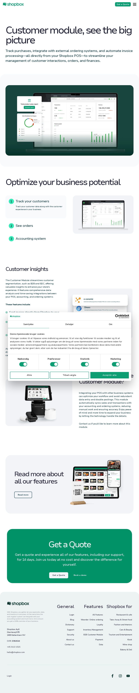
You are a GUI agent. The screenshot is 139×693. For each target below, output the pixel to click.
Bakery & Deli (126, 649)
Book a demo (80, 575)
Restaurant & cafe (124, 615)
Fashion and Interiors (123, 624)
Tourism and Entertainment (120, 635)
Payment (99, 639)
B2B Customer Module (93, 635)
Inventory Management (93, 630)
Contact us (69, 644)
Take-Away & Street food (121, 620)
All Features (97, 615)
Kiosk (129, 639)
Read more (23, 495)
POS (13, 296)
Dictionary (69, 624)
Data (101, 644)
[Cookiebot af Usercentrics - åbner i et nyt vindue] (117, 316)
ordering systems (43, 296)
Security (70, 635)
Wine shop (127, 644)
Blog (72, 620)
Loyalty (100, 624)
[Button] (134, 4)
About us (70, 639)
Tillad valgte (69, 375)
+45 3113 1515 (13, 647)
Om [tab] (110, 324)
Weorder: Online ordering (92, 620)
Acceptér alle (110, 375)
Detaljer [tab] (69, 324)
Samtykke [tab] (28, 324)
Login (71, 615)
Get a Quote (58, 575)
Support (70, 630)
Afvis (29, 375)
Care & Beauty (126, 630)
